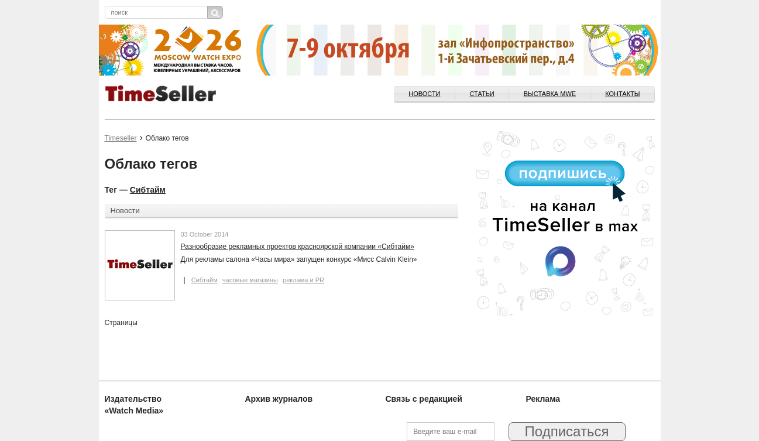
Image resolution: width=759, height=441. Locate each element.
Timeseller (121, 138)
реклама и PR (303, 279)
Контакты (622, 93)
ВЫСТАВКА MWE (550, 93)
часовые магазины (250, 279)
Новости (424, 93)
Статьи (482, 93)
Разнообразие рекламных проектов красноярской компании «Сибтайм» (297, 246)
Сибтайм (148, 189)
